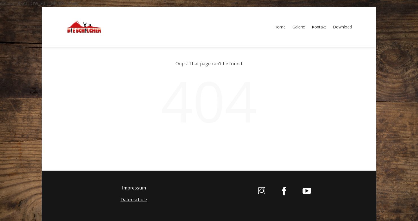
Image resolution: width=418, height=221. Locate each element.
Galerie (298, 27)
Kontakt (319, 27)
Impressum (134, 188)
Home (280, 27)
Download (342, 27)
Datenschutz (134, 200)
